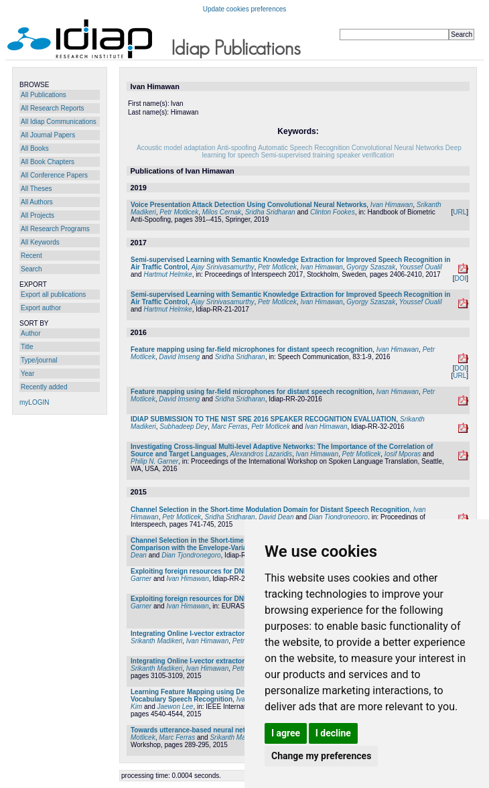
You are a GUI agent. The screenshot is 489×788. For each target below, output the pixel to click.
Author (30, 333)
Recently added (44, 387)
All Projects (37, 215)
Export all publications (53, 294)
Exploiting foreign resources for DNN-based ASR (208, 571)
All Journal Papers (48, 135)
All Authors (37, 202)
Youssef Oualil (420, 267)
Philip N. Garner (154, 461)
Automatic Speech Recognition (304, 147)
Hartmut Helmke (167, 274)
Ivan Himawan (391, 204)
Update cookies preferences (245, 9)
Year (27, 373)
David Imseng (179, 356)
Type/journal (39, 360)
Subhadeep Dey (183, 426)
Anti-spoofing (236, 147)
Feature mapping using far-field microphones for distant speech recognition (251, 349)
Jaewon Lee (175, 706)
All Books (35, 148)
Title (27, 346)
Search (31, 269)
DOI (460, 278)
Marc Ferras (230, 426)
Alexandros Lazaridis (261, 454)
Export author (41, 308)
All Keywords (40, 242)
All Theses (36, 188)
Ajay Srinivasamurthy (223, 267)
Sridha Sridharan (270, 212)
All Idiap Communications (58, 121)
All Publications (43, 94)
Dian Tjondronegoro (338, 517)
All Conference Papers (54, 175)
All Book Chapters (47, 162)
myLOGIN (34, 402)
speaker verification (365, 155)
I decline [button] (333, 733)
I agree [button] (285, 733)
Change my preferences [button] (321, 755)
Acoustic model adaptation (176, 147)
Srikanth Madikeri (156, 641)
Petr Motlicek (178, 212)
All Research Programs (55, 229)
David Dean (276, 517)
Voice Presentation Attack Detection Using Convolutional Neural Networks (248, 204)
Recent (31, 255)
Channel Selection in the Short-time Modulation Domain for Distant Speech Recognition (270, 509)
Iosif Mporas (403, 454)
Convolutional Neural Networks (397, 147)
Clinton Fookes (332, 212)
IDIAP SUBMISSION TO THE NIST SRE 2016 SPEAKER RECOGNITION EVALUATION (264, 419)
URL (459, 212)
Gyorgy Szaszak (370, 267)
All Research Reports (52, 108)
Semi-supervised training (297, 155)
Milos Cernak (221, 212)
